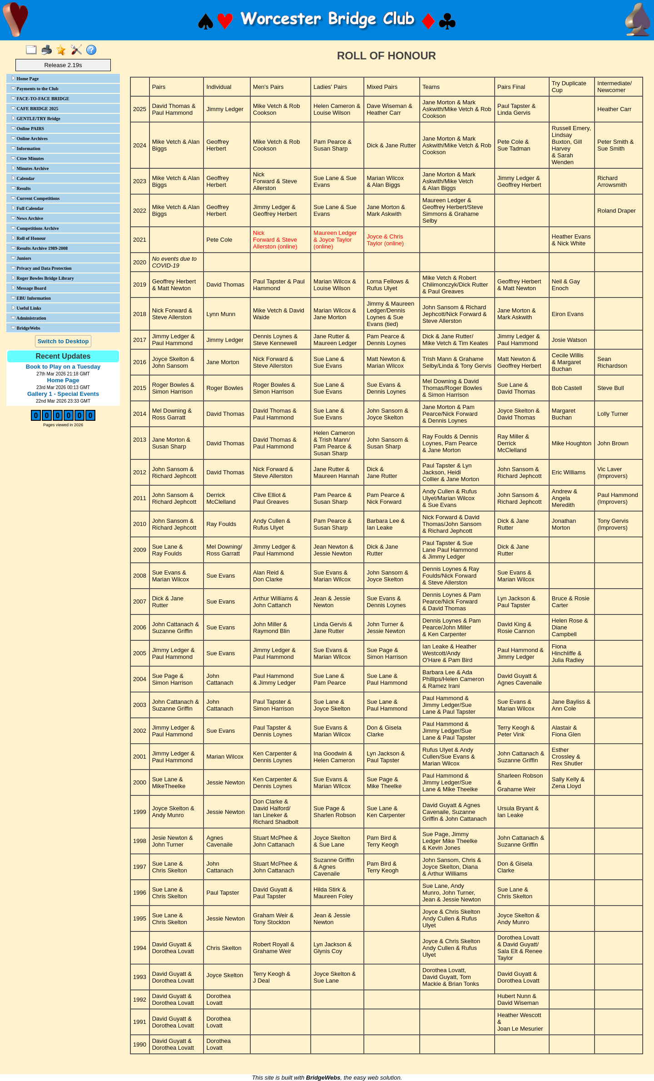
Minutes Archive (30, 168)
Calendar (23, 178)
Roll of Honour (28, 238)
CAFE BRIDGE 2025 (34, 108)
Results (21, 188)
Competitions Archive (35, 228)
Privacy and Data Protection (41, 268)
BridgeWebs (25, 328)
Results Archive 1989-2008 (39, 248)
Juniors (21, 258)
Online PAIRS (27, 128)
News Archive (27, 218)
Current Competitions (35, 198)
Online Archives (29, 138)
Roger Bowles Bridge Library (42, 278)
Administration (28, 318)
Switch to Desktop (63, 341)
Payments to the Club (34, 88)
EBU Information (31, 298)
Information (25, 148)
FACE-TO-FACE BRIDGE (40, 98)
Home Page (25, 78)
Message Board (28, 288)
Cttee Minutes (27, 158)
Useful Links (26, 308)
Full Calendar (27, 208)
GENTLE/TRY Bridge (35, 118)
